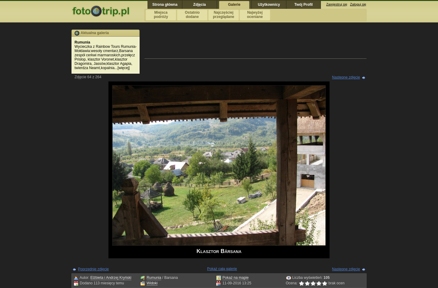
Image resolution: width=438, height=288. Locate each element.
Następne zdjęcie (346, 77)
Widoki (152, 283)
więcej (124, 68)
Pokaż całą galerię (222, 269)
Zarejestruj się (336, 4)
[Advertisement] (255, 43)
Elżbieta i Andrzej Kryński (110, 278)
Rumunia (154, 278)
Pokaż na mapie (235, 278)
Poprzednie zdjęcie (93, 269)
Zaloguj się (358, 4)
